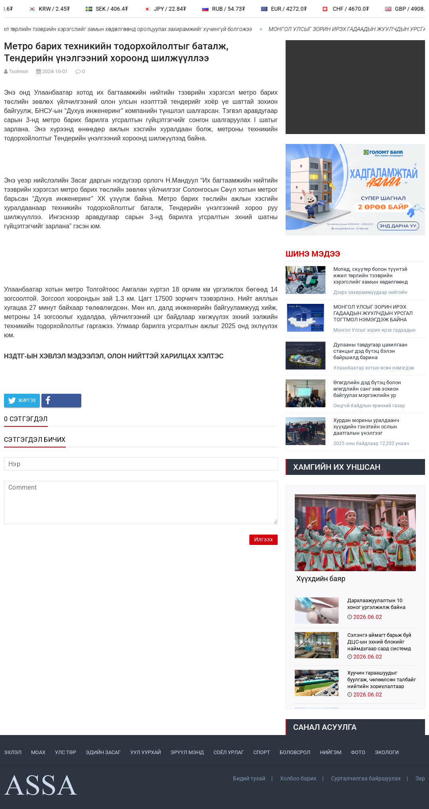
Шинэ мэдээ (313, 254)
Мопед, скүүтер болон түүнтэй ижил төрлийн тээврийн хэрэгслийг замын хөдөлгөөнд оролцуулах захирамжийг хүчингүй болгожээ (370, 275)
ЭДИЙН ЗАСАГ (103, 752)
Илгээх (263, 539)
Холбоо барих (298, 778)
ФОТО (358, 752)
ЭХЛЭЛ (13, 752)
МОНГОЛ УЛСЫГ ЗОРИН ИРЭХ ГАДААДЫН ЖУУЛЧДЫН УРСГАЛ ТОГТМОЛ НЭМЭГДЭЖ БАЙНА (373, 313)
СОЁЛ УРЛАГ (229, 752)
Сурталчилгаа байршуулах (366, 778)
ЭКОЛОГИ (387, 752)
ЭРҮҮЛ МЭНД (187, 752)
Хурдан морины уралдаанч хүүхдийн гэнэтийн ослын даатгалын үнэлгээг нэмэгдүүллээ (366, 426)
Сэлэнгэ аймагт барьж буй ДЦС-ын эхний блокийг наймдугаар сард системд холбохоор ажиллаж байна (379, 641)
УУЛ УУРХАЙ (145, 752)
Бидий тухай (249, 778)
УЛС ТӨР (65, 752)
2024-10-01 (55, 71)
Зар (420, 778)
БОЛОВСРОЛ (295, 752)
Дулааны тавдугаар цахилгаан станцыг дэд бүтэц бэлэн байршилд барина (370, 351)
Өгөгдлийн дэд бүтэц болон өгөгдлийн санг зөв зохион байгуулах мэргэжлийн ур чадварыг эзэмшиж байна (367, 389)
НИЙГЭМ (330, 752)
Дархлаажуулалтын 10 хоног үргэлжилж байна (376, 603)
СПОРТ (261, 752)
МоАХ (38, 752)
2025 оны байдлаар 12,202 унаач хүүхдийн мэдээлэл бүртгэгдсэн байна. (371, 444)
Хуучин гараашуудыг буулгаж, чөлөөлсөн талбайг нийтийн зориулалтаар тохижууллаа (381, 679)
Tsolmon (18, 71)
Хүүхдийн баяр (320, 579)
